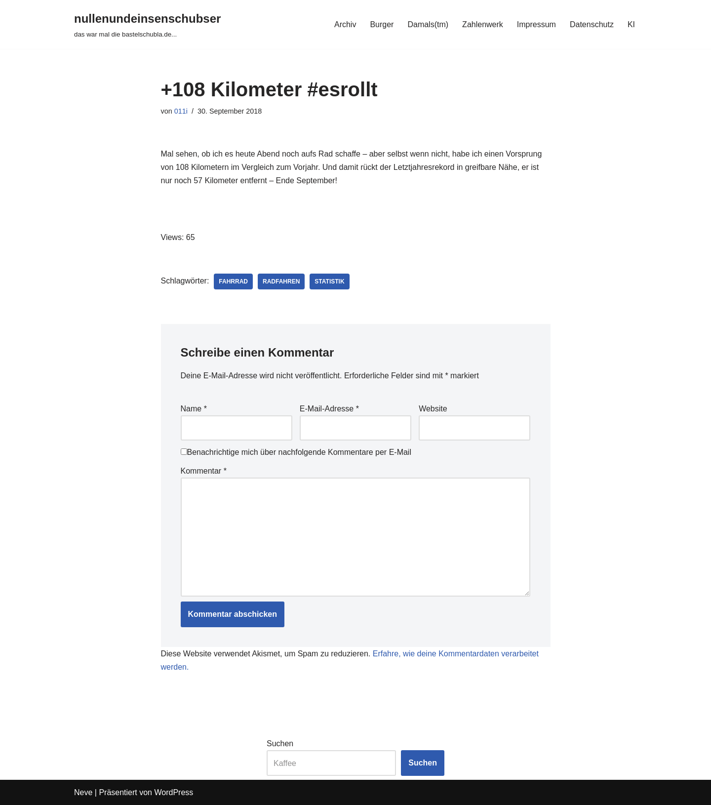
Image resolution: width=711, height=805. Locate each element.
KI (631, 24)
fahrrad (233, 281)
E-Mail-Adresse (329, 408)
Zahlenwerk (482, 24)
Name (194, 408)
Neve (83, 792)
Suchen (280, 743)
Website (433, 408)
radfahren (281, 281)
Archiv (345, 24)
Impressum (536, 24)
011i (181, 111)
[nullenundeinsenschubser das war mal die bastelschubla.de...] (147, 24)
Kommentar (204, 471)
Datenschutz (592, 24)
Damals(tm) (427, 24)
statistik (329, 281)
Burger (382, 24)
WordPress (173, 792)
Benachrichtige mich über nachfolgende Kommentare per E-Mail (296, 452)
